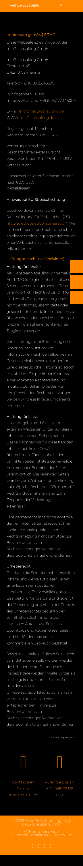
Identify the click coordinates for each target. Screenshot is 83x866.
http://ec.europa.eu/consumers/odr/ (37, 223)
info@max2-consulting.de (41, 111)
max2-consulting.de (37, 118)
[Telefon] (76, 266)
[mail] (72, 5)
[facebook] (55, 5)
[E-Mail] (76, 282)
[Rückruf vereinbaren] (76, 297)
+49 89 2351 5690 (25, 5)
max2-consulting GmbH (42, 824)
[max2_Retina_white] (14, 18)
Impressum (62, 835)
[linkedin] (67, 5)
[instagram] (61, 5)
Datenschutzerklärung (30, 835)
